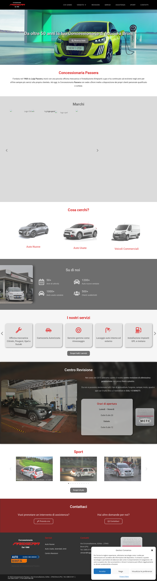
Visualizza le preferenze (142, 571)
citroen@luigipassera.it (89, 553)
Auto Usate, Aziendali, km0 (55, 549)
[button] (152, 550)
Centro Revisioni (51, 553)
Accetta (102, 571)
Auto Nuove (49, 544)
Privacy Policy (124, 576)
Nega (120, 571)
